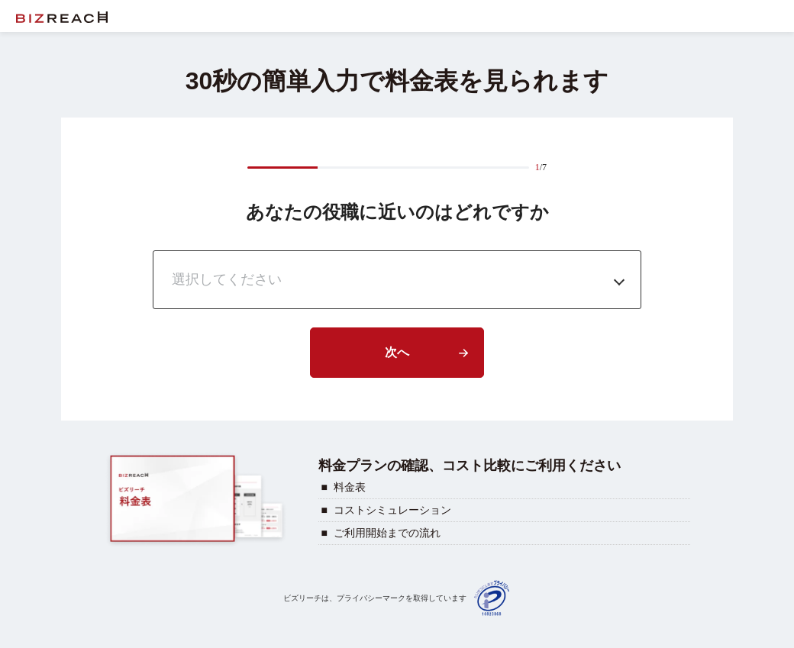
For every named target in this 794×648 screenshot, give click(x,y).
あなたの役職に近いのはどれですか (397, 211)
